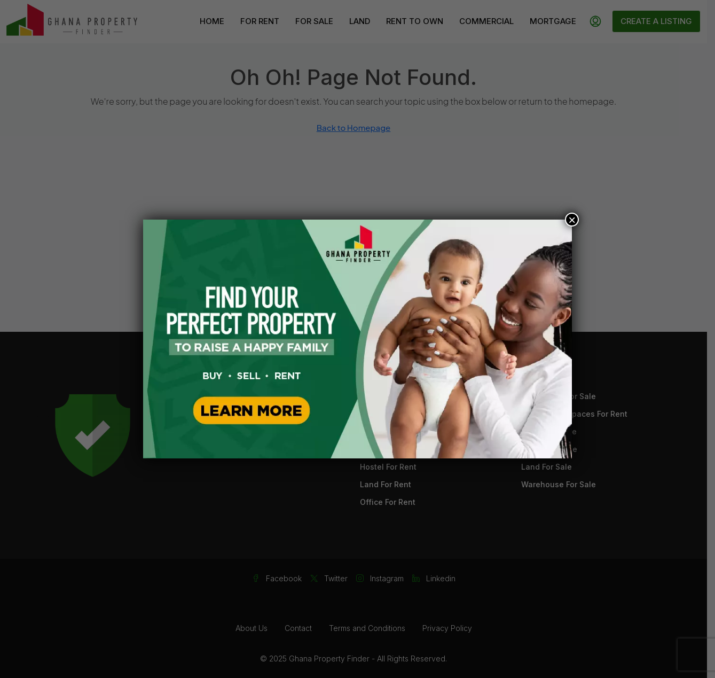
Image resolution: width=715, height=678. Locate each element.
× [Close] (572, 220)
